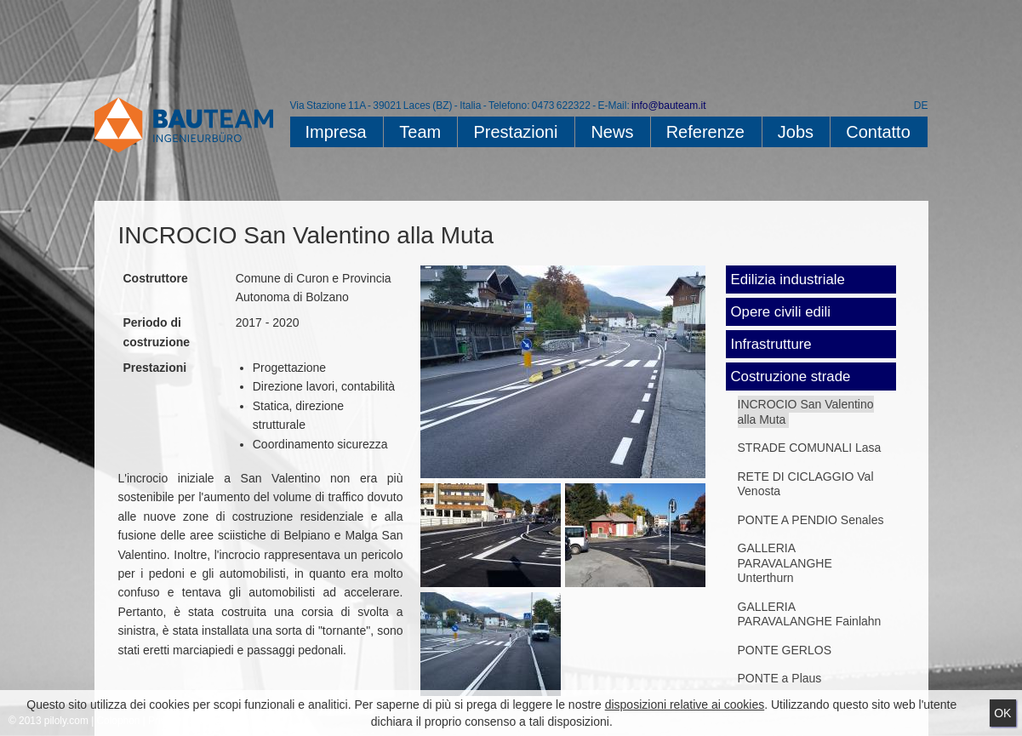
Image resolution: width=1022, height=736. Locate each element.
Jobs (796, 132)
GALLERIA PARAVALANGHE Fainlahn (810, 614)
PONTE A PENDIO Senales (811, 520)
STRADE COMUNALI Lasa (810, 447)
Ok (1002, 713)
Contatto (878, 132)
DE (921, 105)
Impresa (336, 132)
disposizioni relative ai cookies (685, 704)
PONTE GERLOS (784, 650)
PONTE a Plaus (780, 678)
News (612, 132)
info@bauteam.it (668, 105)
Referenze (705, 132)
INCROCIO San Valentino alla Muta (806, 411)
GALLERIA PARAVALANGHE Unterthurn (785, 563)
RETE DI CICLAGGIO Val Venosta (806, 484)
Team (420, 132)
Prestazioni (515, 132)
